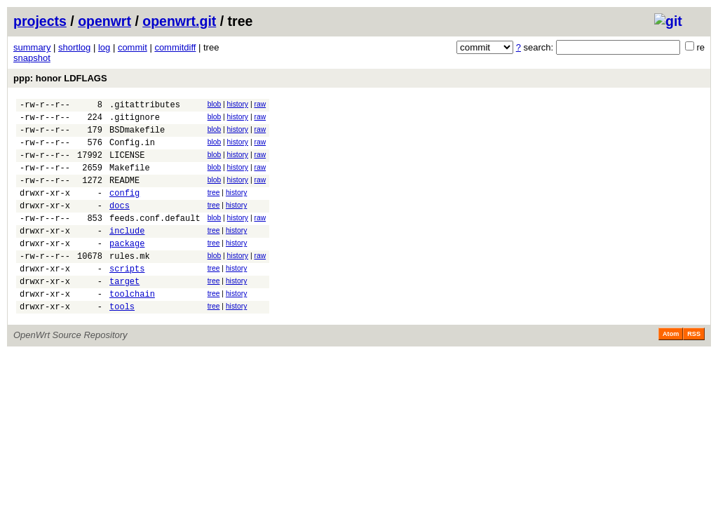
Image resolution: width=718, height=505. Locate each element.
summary (31, 47)
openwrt (104, 21)
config (124, 209)
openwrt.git (179, 21)
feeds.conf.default (155, 239)
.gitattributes (144, 106)
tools (122, 342)
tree (214, 207)
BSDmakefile (137, 136)
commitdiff (175, 47)
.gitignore (134, 121)
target (124, 312)
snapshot (31, 58)
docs (119, 224)
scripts (126, 298)
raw (260, 104)
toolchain (132, 327)
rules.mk (129, 283)
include (126, 254)
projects (40, 21)
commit (132, 47)
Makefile (129, 180)
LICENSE (126, 165)
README (124, 195)
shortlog (74, 47)
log (104, 47)
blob (215, 104)
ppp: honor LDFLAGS (60, 78)
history (237, 104)
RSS (693, 369)
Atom (671, 369)
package (126, 268)
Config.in (132, 150)
